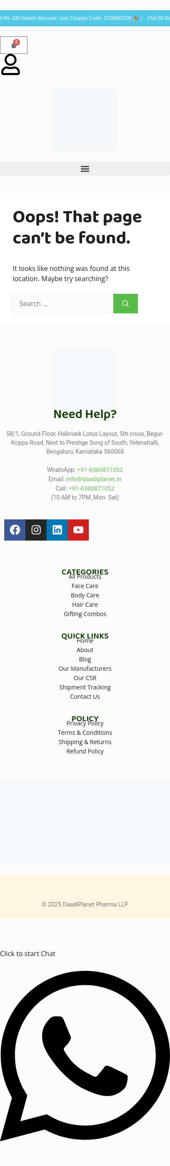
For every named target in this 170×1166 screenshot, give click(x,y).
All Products (85, 576)
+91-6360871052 (100, 470)
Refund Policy (85, 751)
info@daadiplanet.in (93, 479)
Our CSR (85, 678)
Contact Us (85, 696)
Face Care (84, 586)
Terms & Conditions (85, 732)
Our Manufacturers (84, 668)
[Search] (125, 303)
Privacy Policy (84, 723)
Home (85, 640)
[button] (85, 169)
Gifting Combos (85, 614)
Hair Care (85, 604)
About (85, 650)
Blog (85, 659)
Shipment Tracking (84, 687)
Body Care (85, 595)
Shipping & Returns (84, 742)
